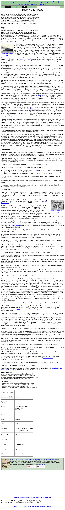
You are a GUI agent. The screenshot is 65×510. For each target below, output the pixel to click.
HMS (39, 95)
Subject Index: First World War (41, 497)
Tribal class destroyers (26, 59)
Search (32, 506)
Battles (21, 2)
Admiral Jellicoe (15, 225)
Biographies (28, 2)
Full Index (52, 2)
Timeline (35, 2)
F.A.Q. (19, 506)
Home (5, 2)
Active (18, 309)
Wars (16, 2)
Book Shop (11, 2)
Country (26, 4)
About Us (43, 506)
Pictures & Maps (42, 4)
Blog (46, 2)
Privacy (49, 506)
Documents (33, 4)
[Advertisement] (51, 22)
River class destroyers (50, 39)
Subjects (58, 2)
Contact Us (26, 506)
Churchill (35, 170)
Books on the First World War (22, 497)
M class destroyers (48, 358)
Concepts (20, 4)
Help (15, 506)
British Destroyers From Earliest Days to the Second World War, (33, 459)
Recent (37, 506)
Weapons (41, 2)
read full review (43, 464)
